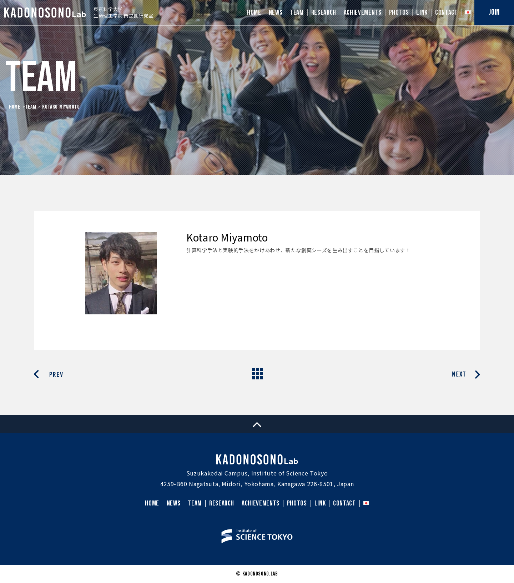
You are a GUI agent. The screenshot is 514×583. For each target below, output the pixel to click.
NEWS (276, 12)
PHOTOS (399, 12)
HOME (254, 12)
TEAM (297, 12)
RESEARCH (323, 12)
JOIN (494, 12)
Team (30, 107)
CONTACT (446, 12)
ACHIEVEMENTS (363, 12)
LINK (422, 12)
